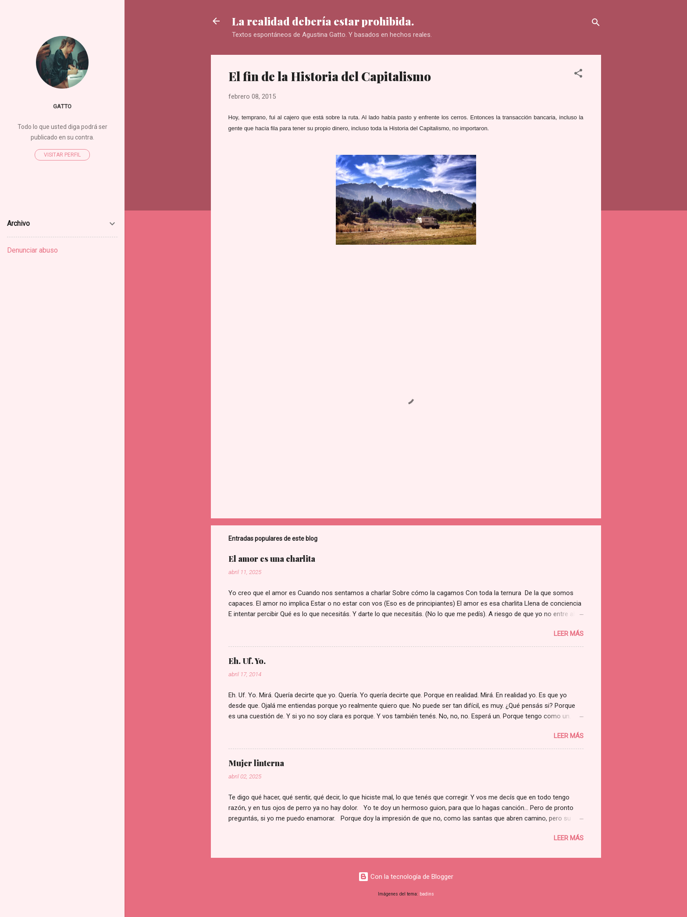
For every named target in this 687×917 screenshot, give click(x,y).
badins (427, 894)
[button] (578, 75)
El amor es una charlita (271, 558)
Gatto (62, 106)
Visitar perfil (62, 155)
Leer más (569, 634)
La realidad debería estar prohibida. (323, 21)
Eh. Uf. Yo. (247, 661)
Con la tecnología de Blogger (405, 877)
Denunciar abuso (32, 250)
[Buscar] (596, 24)
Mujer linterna (256, 763)
